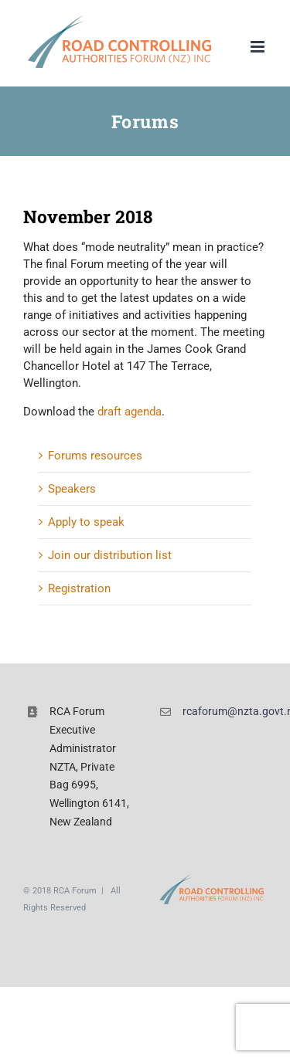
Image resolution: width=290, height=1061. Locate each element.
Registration (79, 588)
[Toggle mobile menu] (259, 47)
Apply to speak (86, 522)
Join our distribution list (110, 555)
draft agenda (129, 412)
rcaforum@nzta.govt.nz (225, 711)
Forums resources (95, 456)
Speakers (72, 489)
